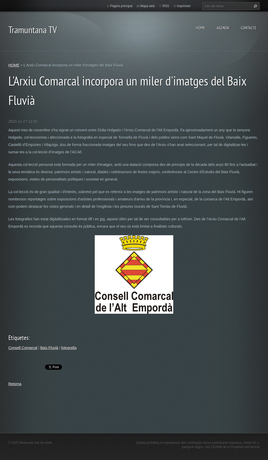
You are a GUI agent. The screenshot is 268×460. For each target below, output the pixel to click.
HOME (200, 27)
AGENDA (223, 27)
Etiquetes (18, 338)
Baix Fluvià (49, 348)
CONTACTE (248, 27)
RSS (166, 6)
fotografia (68, 348)
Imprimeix (184, 6)
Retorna (14, 384)
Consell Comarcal (22, 348)
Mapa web (147, 6)
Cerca (255, 6)
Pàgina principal (121, 6)
